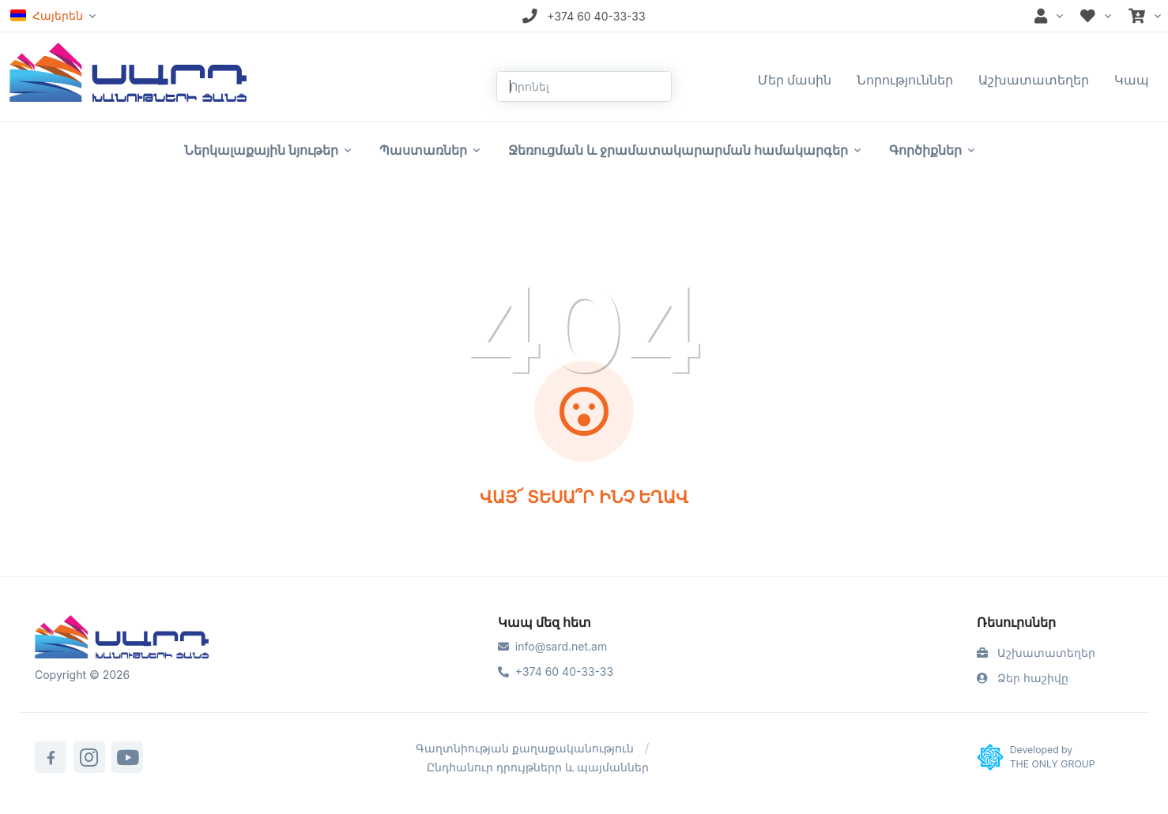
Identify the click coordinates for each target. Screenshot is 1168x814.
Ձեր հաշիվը (1022, 678)
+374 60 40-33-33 (555, 671)
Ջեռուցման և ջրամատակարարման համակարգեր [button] (677, 150)
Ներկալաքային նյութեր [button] (261, 150)
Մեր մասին (795, 80)
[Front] (128, 71)
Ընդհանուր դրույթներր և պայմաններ (538, 767)
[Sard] (122, 639)
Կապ (1131, 80)
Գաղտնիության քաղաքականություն (525, 748)
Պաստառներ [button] (423, 150)
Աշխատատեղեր (1033, 80)
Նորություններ (905, 80)
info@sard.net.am (552, 646)
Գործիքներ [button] (925, 150)
